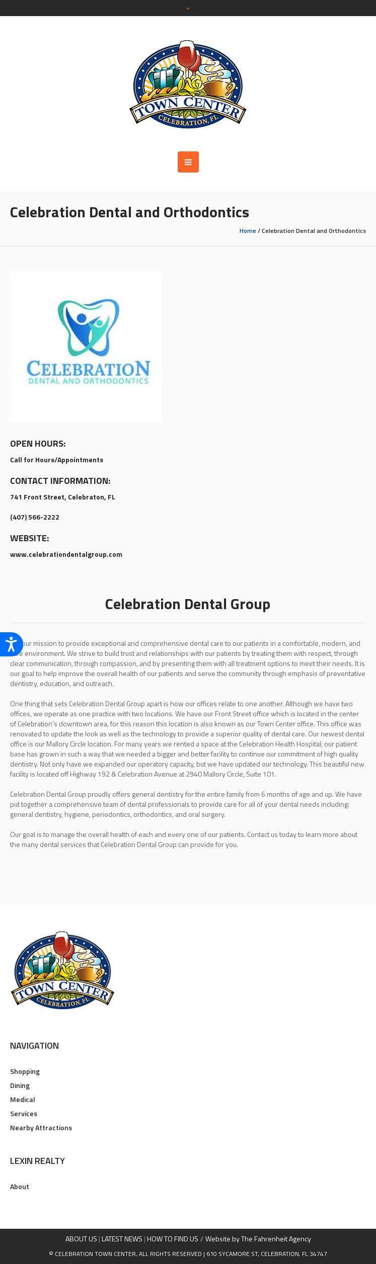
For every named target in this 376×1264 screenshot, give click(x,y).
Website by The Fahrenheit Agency (258, 1238)
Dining (20, 1085)
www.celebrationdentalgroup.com (66, 554)
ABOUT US (81, 1238)
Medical (22, 1099)
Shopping (25, 1071)
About (19, 1186)
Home (248, 230)
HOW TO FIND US (172, 1238)
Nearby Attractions (41, 1127)
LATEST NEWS (122, 1238)
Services (23, 1113)
